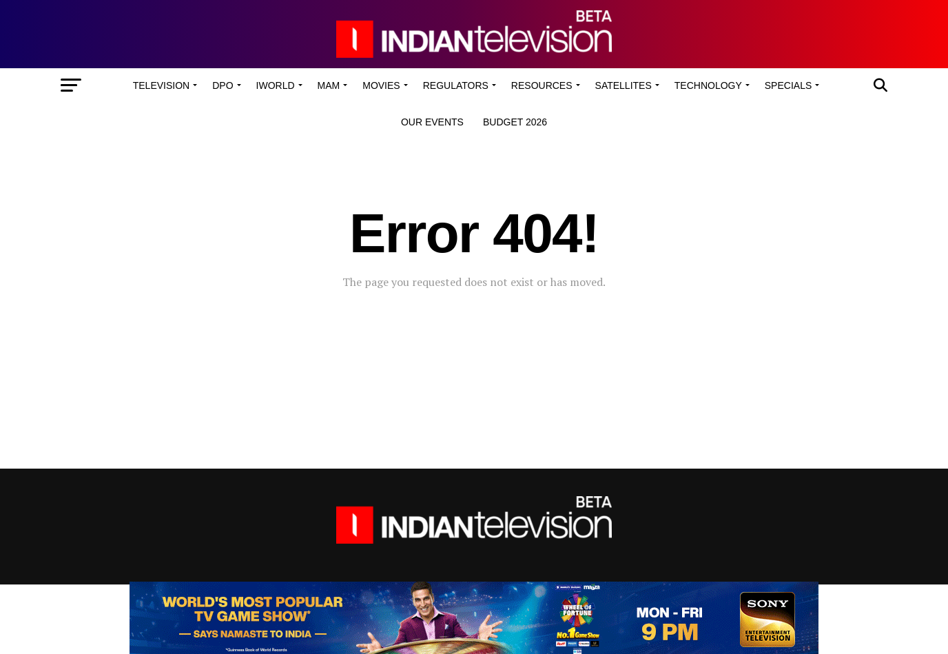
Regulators (455, 85)
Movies (381, 85)
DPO (222, 85)
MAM (329, 85)
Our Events (432, 121)
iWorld (275, 85)
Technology (708, 85)
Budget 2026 (515, 121)
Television (161, 85)
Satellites (623, 85)
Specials (788, 85)
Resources (542, 85)
